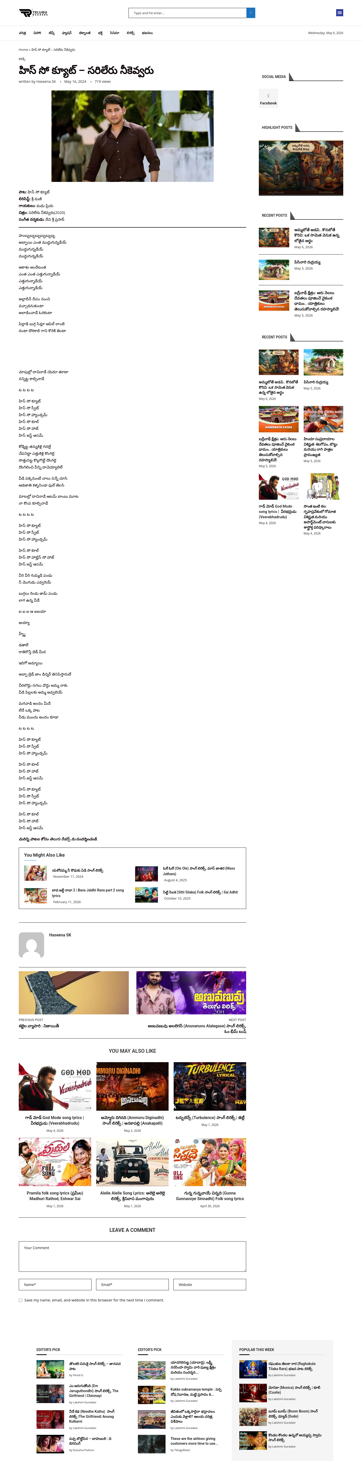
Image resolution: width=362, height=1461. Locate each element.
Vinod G (78, 1375)
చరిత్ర (22, 33)
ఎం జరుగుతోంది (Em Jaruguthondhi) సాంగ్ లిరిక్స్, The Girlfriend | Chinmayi (93, 1391)
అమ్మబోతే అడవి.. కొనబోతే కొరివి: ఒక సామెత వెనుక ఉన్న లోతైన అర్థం (317, 236)
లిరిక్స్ (130, 33)
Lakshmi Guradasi (284, 1375)
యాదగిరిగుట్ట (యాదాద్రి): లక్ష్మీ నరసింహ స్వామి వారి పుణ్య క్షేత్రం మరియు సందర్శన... (193, 1367)
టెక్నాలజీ (84, 33)
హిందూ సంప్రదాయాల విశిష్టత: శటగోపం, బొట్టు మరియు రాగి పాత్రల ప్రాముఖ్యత (320, 447)
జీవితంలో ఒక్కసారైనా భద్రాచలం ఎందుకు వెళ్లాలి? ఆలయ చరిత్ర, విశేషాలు (193, 1417)
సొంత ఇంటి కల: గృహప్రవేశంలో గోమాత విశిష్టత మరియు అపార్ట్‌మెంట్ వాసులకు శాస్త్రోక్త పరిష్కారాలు (319, 516)
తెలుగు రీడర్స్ (60, 839)
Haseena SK (46, 81)
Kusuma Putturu (83, 1450)
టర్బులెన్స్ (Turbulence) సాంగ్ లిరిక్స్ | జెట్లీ (210, 1117)
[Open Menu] (339, 12)
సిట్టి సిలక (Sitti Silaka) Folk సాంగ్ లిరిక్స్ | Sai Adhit (200, 892)
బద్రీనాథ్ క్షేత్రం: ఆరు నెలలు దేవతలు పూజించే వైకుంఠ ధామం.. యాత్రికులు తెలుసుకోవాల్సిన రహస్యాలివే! (317, 302)
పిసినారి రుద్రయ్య (307, 263)
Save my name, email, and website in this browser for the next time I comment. (94, 1299)
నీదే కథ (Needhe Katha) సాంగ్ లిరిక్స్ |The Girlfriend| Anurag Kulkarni (91, 1417)
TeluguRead (182, 1450)
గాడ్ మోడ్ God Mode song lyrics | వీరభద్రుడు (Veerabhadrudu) (277, 511)
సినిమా (114, 33)
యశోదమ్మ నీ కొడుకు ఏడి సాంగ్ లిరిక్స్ (78, 871)
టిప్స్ (52, 33)
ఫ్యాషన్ (66, 33)
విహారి (37, 33)
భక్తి (100, 33)
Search (250, 13)
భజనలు (147, 33)
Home (23, 49)
